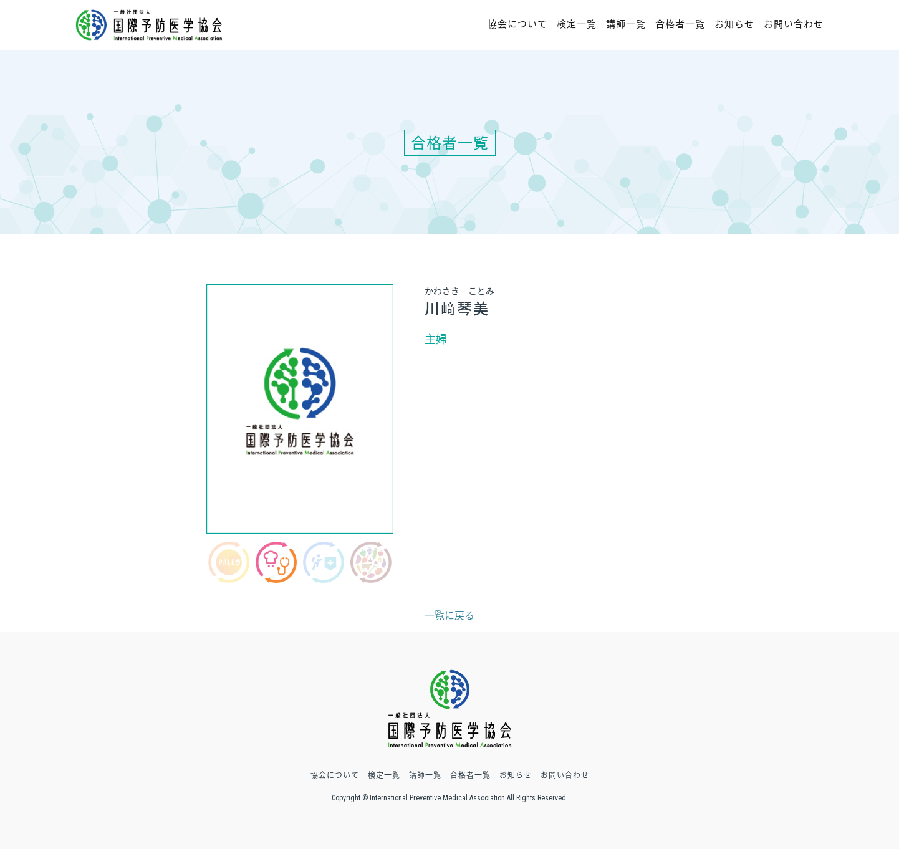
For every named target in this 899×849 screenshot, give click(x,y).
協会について (517, 24)
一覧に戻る (449, 614)
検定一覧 (577, 24)
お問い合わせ (794, 24)
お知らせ (734, 24)
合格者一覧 (680, 24)
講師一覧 (626, 24)
